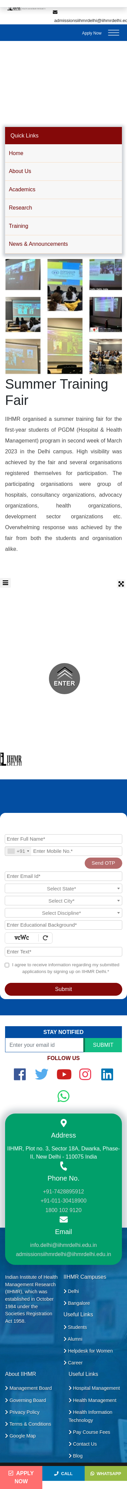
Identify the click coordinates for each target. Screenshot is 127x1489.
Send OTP (103, 863)
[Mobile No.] (63, 851)
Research (20, 208)
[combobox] (18, 851)
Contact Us (83, 1444)
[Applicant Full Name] (63, 839)
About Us (20, 171)
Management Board (28, 1388)
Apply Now (91, 33)
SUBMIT (103, 1045)
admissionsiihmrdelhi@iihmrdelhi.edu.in (63, 1254)
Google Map (20, 1436)
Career (73, 1362)
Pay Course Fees (89, 1432)
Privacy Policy (22, 1412)
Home (16, 153)
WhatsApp (105, 1473)
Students (75, 1327)
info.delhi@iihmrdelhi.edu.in (63, 1245)
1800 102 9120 (63, 1210)
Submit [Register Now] (63, 989)
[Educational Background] (63, 925)
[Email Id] (63, 876)
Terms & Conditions (28, 1424)
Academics (22, 189)
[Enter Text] (63, 951)
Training (18, 226)
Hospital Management (94, 1388)
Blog (76, 1456)
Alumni (73, 1339)
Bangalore (77, 1303)
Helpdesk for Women (88, 1351)
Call (63, 1473)
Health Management (93, 1400)
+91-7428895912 (63, 1191)
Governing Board (25, 1400)
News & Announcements (38, 244)
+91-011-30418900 (64, 1201)
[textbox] (63, 888)
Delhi (71, 1291)
